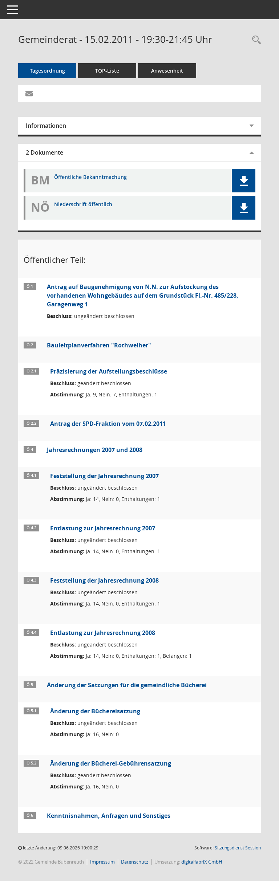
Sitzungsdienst (238, 848)
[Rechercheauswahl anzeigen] (254, 40)
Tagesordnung (47, 70)
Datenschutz (134, 861)
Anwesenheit (167, 70)
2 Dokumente (44, 152)
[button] (243, 180)
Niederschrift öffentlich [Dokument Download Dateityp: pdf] (83, 204)
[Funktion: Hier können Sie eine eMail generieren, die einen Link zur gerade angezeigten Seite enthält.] (29, 93)
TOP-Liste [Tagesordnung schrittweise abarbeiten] (107, 70)
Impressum (102, 861)
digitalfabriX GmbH (201, 861)
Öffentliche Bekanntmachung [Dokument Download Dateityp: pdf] (90, 177)
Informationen (46, 126)
